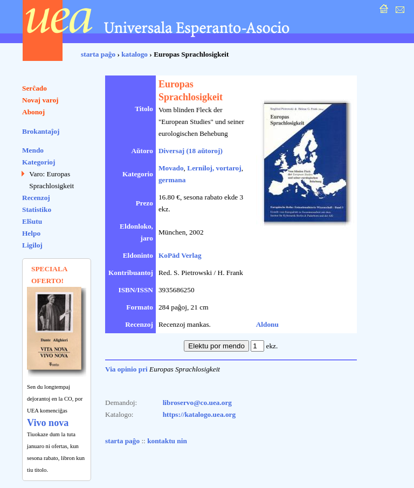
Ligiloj (32, 245)
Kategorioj (38, 162)
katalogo (134, 54)
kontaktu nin (167, 441)
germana (171, 180)
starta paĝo (98, 54)
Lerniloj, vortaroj (214, 168)
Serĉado (34, 88)
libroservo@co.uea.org (197, 402)
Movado (171, 168)
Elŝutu (32, 221)
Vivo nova (47, 422)
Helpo (31, 233)
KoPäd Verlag (180, 255)
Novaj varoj (40, 100)
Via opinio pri (126, 369)
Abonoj (33, 112)
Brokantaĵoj (40, 131)
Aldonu (267, 324)
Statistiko (36, 209)
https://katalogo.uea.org (199, 414)
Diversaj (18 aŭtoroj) (190, 151)
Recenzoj (36, 198)
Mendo (33, 150)
